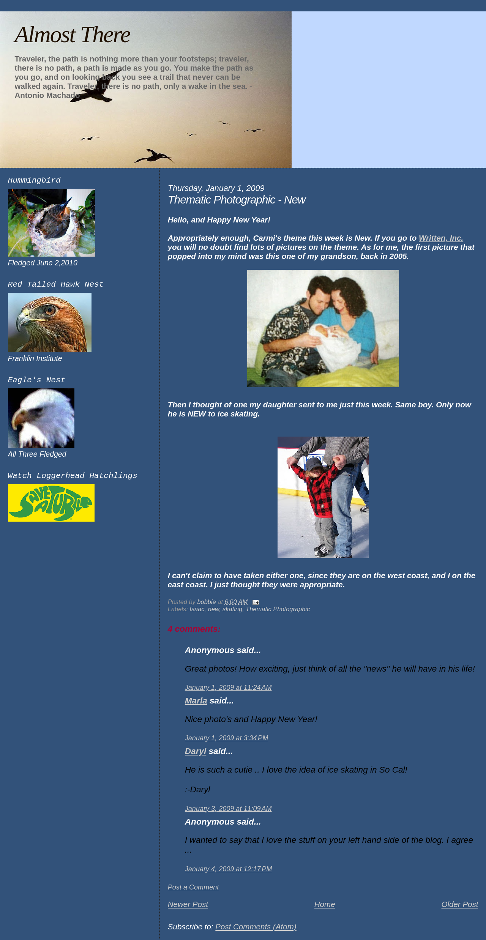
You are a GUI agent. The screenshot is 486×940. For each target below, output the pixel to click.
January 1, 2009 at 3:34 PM (226, 738)
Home (324, 904)
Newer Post (188, 904)
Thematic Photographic (278, 609)
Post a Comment (193, 887)
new (213, 609)
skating (232, 609)
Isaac (196, 609)
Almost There (72, 34)
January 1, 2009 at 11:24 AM (228, 687)
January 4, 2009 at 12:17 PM (228, 869)
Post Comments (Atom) (255, 926)
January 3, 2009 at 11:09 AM (228, 808)
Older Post (459, 904)
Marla (196, 700)
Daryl (195, 751)
